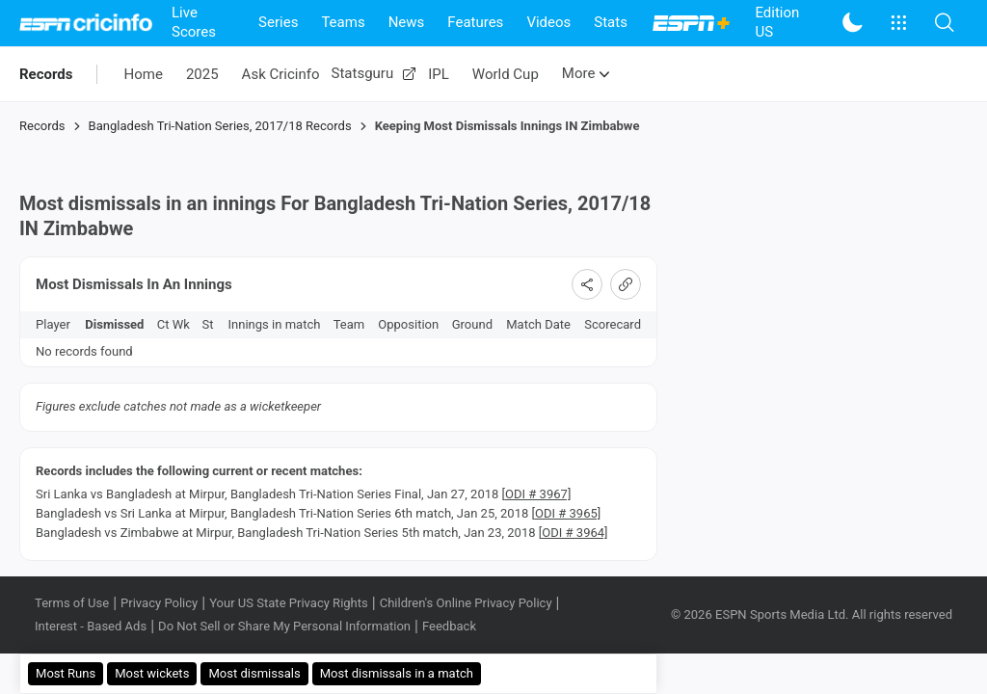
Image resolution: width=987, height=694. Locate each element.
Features (475, 22)
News (406, 22)
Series (278, 22)
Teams (342, 22)
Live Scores (194, 22)
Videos (548, 22)
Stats (610, 22)
